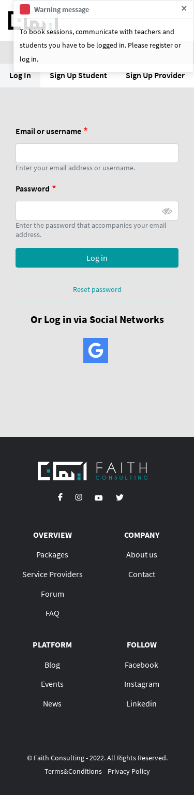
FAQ (52, 613)
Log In (20, 75)
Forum (52, 593)
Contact (141, 574)
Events (52, 684)
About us (141, 554)
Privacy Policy (129, 771)
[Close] (184, 8)
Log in (97, 258)
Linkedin (141, 703)
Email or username (48, 131)
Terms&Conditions (73, 771)
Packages (52, 554)
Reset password (97, 289)
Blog (52, 664)
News (52, 703)
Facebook (141, 664)
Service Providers (52, 574)
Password (33, 188)
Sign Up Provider (155, 75)
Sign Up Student (78, 75)
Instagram (141, 684)
